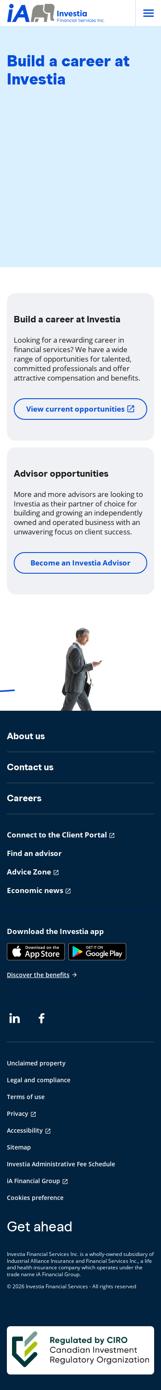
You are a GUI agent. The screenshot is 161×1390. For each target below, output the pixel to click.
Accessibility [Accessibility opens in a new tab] (25, 1130)
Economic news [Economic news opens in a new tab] (35, 890)
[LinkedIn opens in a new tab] (14, 1018)
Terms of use (26, 1097)
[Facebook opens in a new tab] (44, 1018)
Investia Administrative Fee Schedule (61, 1164)
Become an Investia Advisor (80, 563)
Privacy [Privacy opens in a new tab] (17, 1113)
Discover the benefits (42, 975)
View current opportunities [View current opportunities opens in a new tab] (80, 409)
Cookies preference (35, 1197)
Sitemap (19, 1147)
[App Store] (36, 951)
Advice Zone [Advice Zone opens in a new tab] (29, 872)
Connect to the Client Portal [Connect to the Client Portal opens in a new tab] (57, 835)
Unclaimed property (36, 1063)
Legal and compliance (38, 1080)
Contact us (30, 767)
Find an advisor (34, 853)
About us (26, 736)
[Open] (148, 13)
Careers (24, 798)
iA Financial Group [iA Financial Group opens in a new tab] (33, 1181)
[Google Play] (97, 951)
